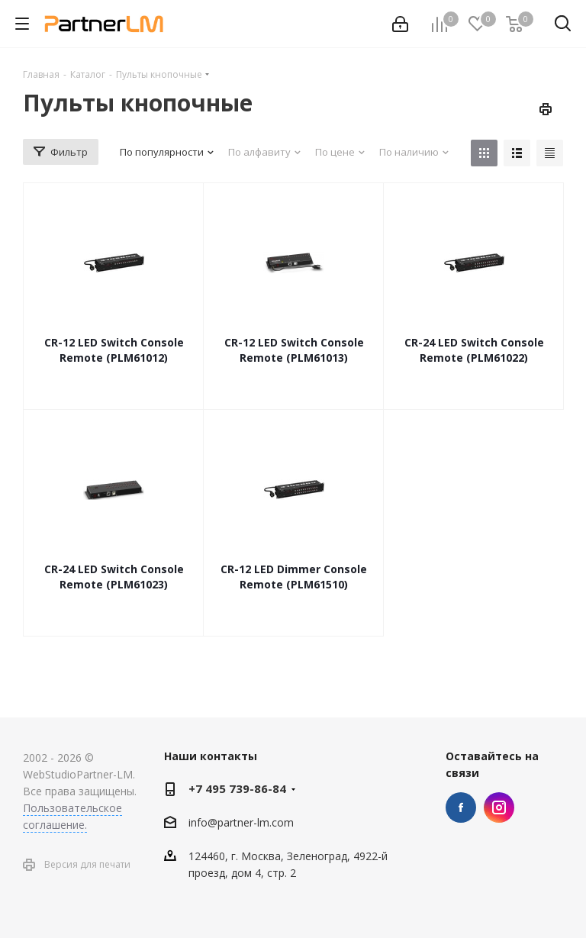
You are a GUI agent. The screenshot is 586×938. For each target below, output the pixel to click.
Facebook (461, 807)
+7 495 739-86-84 (237, 788)
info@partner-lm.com (241, 822)
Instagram (499, 807)
